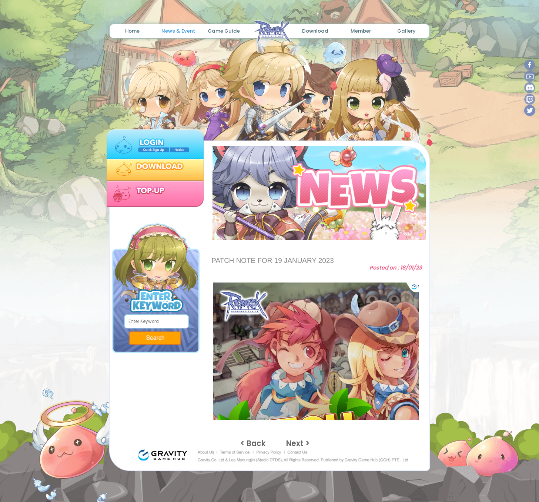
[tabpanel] (316, 193)
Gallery (406, 30)
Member (361, 30)
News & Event (178, 30)
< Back (253, 443)
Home (132, 30)
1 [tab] (307, 227)
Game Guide (224, 30)
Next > (298, 443)
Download (315, 30)
